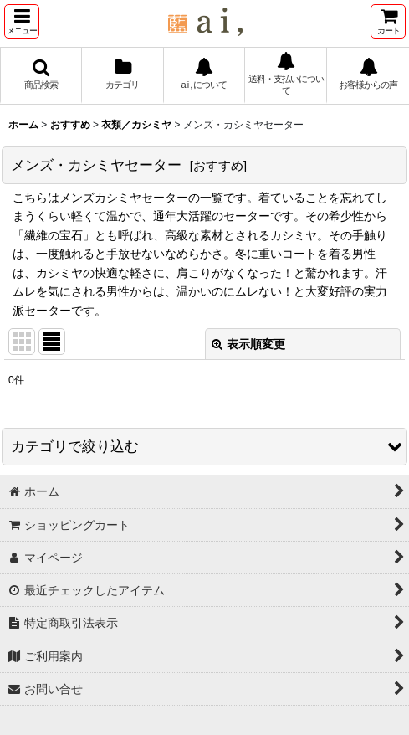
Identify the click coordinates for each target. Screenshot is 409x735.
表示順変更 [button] (248, 344)
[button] (21, 21)
